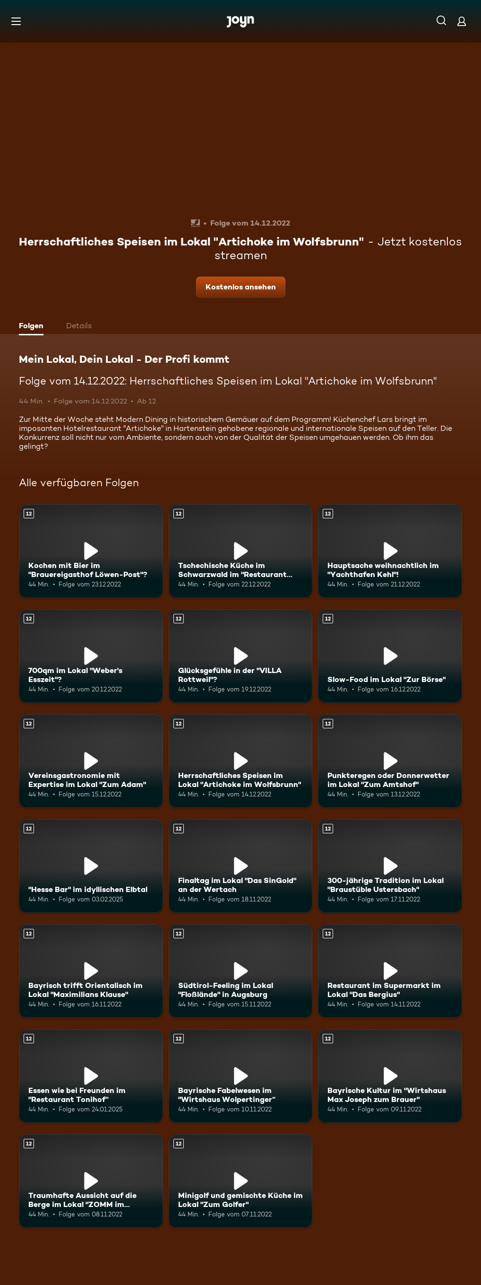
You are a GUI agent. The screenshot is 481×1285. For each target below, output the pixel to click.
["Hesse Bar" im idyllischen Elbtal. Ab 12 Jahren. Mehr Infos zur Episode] (91, 866)
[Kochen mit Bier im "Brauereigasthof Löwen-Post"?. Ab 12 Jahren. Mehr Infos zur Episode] (91, 551)
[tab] (33, 326)
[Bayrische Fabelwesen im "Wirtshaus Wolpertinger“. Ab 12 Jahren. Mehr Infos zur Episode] (241, 1076)
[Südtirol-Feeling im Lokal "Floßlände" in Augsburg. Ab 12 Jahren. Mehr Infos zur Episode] (241, 971)
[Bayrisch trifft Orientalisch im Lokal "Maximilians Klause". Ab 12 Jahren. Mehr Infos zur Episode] (91, 971)
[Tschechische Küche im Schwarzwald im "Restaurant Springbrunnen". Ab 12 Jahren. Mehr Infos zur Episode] (241, 551)
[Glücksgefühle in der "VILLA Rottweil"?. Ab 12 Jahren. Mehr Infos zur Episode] (241, 656)
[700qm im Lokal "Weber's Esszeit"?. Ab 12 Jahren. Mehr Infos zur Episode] (91, 656)
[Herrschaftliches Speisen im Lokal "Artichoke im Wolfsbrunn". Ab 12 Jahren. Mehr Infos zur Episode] (241, 761)
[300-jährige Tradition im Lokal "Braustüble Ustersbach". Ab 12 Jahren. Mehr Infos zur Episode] (390, 866)
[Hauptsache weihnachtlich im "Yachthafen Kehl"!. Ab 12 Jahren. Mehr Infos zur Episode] (390, 551)
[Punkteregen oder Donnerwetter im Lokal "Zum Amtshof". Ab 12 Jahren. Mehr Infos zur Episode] (390, 761)
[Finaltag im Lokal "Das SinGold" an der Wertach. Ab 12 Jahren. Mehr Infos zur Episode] (241, 866)
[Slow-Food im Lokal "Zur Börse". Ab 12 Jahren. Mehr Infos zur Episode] (390, 656)
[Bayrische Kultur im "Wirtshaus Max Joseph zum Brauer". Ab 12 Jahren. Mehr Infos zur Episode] (390, 1076)
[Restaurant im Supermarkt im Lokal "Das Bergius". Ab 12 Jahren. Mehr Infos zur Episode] (390, 971)
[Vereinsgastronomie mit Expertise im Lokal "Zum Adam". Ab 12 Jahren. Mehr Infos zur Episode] (91, 761)
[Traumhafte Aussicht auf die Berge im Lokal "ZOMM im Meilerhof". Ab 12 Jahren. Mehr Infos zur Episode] (91, 1181)
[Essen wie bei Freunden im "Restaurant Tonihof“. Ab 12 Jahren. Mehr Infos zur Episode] (91, 1076)
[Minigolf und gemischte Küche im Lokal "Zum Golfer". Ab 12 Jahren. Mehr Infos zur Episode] (241, 1181)
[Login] (461, 21)
